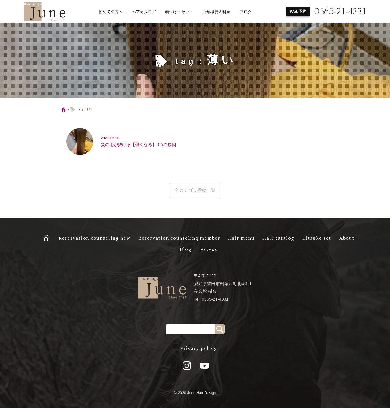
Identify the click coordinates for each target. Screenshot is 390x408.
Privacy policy (198, 348)
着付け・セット (179, 12)
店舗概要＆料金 (216, 12)
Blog (186, 249)
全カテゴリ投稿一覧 (195, 190)
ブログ (246, 12)
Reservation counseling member (179, 238)
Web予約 (298, 11)
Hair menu (241, 238)
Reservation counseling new (95, 238)
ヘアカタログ (144, 12)
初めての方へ (111, 12)
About (347, 238)
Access (208, 249)
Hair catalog (278, 238)
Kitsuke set (316, 238)
